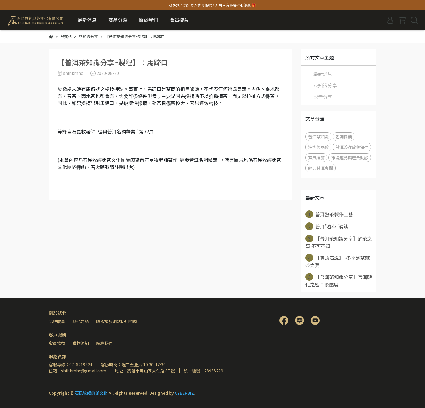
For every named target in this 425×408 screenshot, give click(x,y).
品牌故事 (57, 321)
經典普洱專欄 (320, 168)
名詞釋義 (343, 136)
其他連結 (80, 321)
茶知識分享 (325, 85)
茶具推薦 (316, 157)
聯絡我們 (104, 343)
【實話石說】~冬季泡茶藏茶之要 (337, 261)
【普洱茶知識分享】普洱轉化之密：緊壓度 (338, 280)
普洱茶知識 (318, 136)
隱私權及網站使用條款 (116, 321)
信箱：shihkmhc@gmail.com (77, 371)
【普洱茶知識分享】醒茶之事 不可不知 (338, 242)
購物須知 (80, 343)
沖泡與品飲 (318, 147)
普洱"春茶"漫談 (326, 226)
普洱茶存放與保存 (351, 147)
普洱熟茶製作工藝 (329, 214)
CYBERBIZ (184, 393)
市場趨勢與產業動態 (349, 157)
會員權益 (57, 343)
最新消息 (87, 20)
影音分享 (322, 96)
